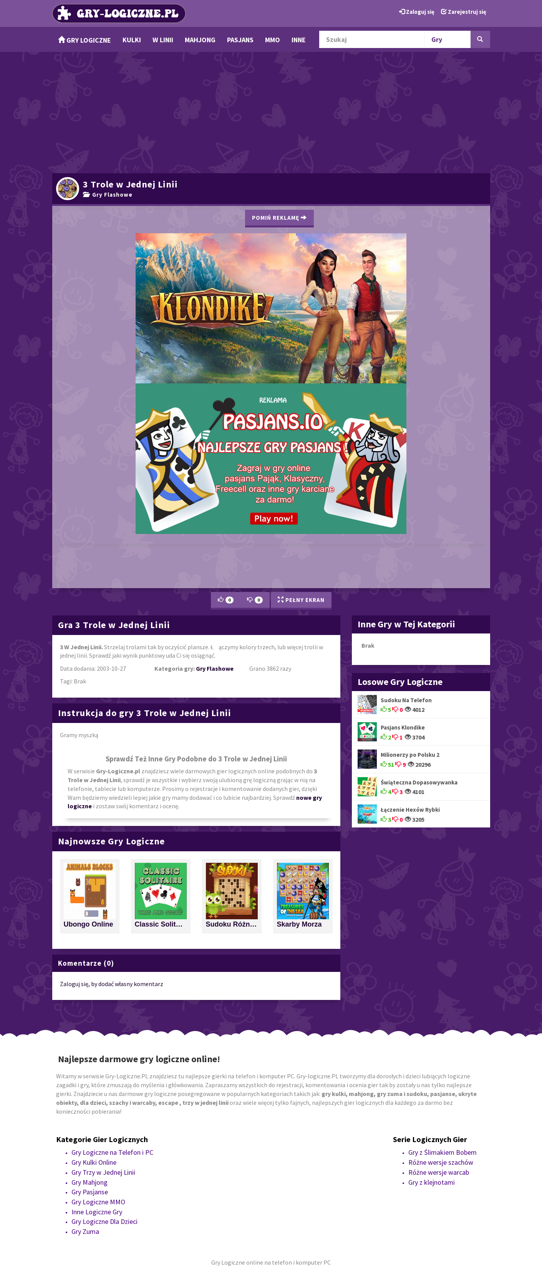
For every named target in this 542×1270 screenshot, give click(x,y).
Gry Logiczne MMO (98, 1201)
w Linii (162, 39)
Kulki (132, 39)
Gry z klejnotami (431, 1182)
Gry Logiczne (84, 40)
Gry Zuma (85, 1231)
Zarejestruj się (463, 11)
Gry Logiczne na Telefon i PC (112, 1152)
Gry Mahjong (89, 1182)
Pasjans (240, 39)
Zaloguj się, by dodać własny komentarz (111, 984)
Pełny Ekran (301, 599)
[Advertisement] (271, 111)
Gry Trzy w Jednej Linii (103, 1172)
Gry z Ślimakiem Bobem (442, 1152)
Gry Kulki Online (93, 1162)
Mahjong (200, 39)
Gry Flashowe (108, 194)
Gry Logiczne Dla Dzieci (104, 1221)
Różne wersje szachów (440, 1162)
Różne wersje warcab (438, 1172)
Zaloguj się (416, 11)
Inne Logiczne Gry (96, 1211)
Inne (299, 39)
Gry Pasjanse (89, 1191)
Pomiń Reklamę (279, 217)
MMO (272, 39)
